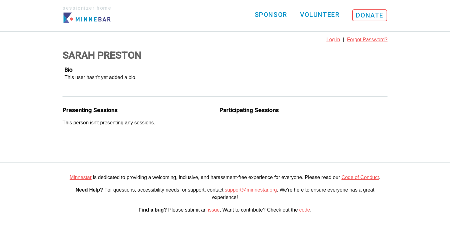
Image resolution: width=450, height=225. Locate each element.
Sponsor (271, 14)
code (304, 209)
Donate (369, 15)
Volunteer (319, 14)
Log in (333, 39)
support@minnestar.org (251, 189)
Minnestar (81, 177)
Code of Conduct (360, 177)
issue (214, 209)
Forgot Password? (367, 39)
